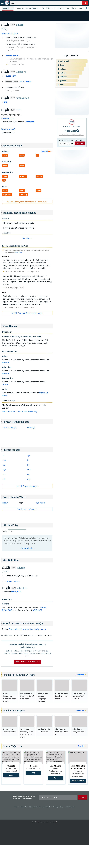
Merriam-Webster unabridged (27, 662)
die (4, 479)
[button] (8, 8)
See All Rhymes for (27, 486)
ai (4, 455)
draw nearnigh (10, 427)
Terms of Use (70, 807)
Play (11, 775)
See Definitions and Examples (71, 135)
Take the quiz (78, 780)
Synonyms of (9, 33)
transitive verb (7, 118)
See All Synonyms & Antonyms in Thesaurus (26, 201)
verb (18, 109)
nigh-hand (40, 503)
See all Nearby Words (26, 509)
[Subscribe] (82, 797)
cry (28, 474)
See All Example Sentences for (26, 313)
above (5, 384)
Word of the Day (71, 127)
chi (4, 474)
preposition (22, 97)
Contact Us (47, 807)
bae (4, 460)
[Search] (49, 3)
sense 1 (5, 362)
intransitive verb (8, 129)
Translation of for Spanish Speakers (27, 629)
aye (28, 455)
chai (29, 469)
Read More (18, 252)
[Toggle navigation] (2, 2)
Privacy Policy (58, 807)
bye (4, 469)
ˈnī (4, 29)
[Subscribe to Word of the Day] (66, 144)
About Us (24, 807)
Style (4, 531)
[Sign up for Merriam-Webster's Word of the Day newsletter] (58, 797)
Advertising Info (35, 807)
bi (28, 460)
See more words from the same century (19, 411)
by (28, 465)
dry (28, 479)
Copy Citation (27, 548)
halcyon (70, 130)
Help (16, 807)
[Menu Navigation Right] (87, 8)
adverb (20, 24)
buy (4, 465)
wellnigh (31, 427)
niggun (5, 503)
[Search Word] (85, 3)
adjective (21, 71)
